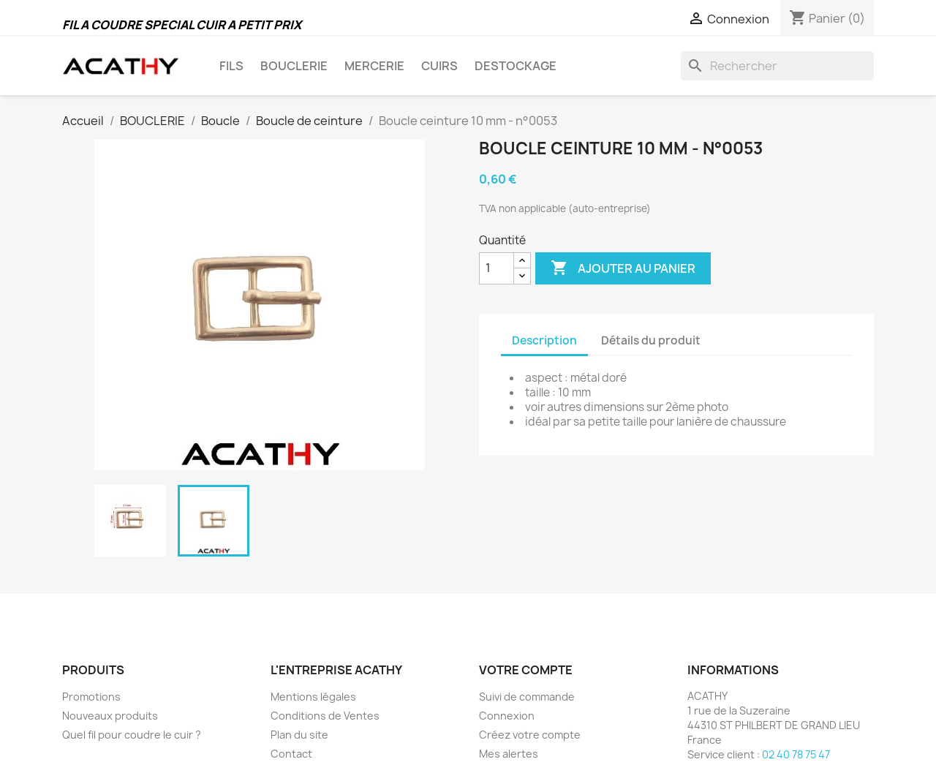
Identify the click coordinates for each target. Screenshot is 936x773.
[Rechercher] (777, 65)
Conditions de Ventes (325, 716)
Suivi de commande (527, 697)
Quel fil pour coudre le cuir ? (131, 735)
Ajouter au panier (623, 268)
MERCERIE (374, 66)
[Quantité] (496, 268)
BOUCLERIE (294, 66)
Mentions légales (313, 697)
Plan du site (299, 735)
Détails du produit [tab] (651, 340)
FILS (231, 66)
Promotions (91, 697)
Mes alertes (508, 754)
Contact (291, 754)
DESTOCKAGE (515, 66)
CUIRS (439, 66)
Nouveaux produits (110, 716)
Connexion (507, 716)
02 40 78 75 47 (796, 754)
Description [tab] (544, 340)
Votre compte (526, 670)
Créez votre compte (530, 735)
